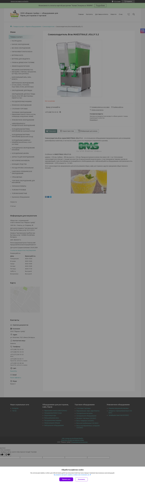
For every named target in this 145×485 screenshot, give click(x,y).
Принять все (66, 479)
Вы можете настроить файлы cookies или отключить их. (72, 475)
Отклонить (81, 479)
